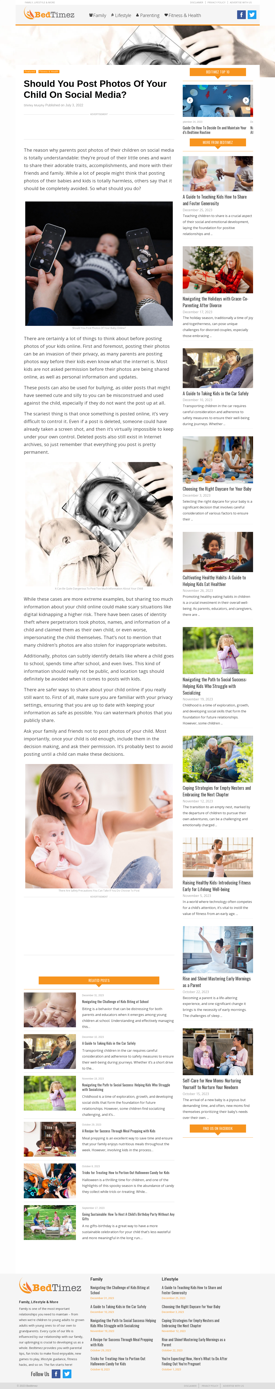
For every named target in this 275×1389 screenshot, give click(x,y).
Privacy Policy (217, 2)
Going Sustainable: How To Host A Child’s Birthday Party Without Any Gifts (127, 1216)
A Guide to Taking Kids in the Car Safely (110, 1043)
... (212, 234)
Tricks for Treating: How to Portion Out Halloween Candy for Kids (127, 1172)
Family (99, 15)
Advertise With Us (241, 2)
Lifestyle (123, 15)
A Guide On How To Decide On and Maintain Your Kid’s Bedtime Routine (216, 130)
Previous (190, 100)
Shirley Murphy (35, 105)
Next (246, 100)
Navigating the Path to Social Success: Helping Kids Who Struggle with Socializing (128, 1087)
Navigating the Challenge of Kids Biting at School (116, 1001)
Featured (30, 71)
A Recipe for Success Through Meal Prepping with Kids (120, 1130)
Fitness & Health (185, 15)
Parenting (150, 15)
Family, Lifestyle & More (40, 2)
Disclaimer (196, 2)
